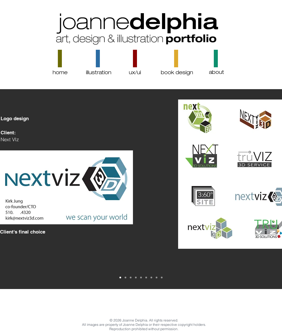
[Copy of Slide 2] (120, 277)
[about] (216, 73)
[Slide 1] (156, 277)
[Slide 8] (146, 277)
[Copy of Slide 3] (131, 277)
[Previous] (31, 189)
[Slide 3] (125, 277)
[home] (60, 73)
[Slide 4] (136, 277)
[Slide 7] (141, 277)
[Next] (251, 189)
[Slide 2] (162, 277)
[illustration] (98, 73)
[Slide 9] (151, 277)
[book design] (177, 73)
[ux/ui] (135, 73)
